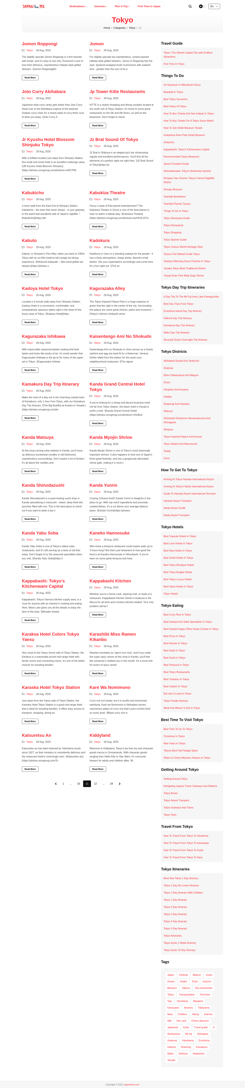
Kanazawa (173, 1007)
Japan (170, 975)
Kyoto (209, 975)
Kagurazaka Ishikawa (43, 336)
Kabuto (29, 240)
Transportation (187, 994)
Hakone (171, 1047)
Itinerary (188, 1007)
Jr (214, 1027)
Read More (30, 77)
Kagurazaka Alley (107, 288)
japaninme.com (132, 1084)
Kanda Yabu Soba (40, 533)
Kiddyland (100, 735)
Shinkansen (173, 1034)
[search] (190, 6)
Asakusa (172, 1040)
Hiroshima (182, 1001)
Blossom (172, 988)
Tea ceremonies (203, 988)
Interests (100, 6)
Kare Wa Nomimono (110, 687)
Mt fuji (188, 1034)
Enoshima (204, 1040)
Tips (169, 1001)
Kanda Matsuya (38, 437)
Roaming (186, 1047)
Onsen (171, 981)
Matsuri (197, 975)
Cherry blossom (200, 1020)
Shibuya (183, 1053)
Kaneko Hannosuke (110, 533)
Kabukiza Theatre (107, 192)
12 (95, 783)
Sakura (186, 988)
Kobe (186, 1027)
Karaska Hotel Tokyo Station (51, 687)
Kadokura (99, 240)
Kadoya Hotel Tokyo (42, 288)
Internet (208, 1014)
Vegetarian (199, 1053)
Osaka (183, 981)
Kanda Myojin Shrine (111, 437)
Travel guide (201, 1027)
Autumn (207, 981)
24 (111, 783)
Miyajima (198, 1001)
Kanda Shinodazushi (43, 485)
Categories (120, 28)
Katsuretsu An (36, 735)
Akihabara (202, 1034)
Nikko (170, 1053)
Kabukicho (33, 192)
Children (182, 1014)
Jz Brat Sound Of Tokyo (114, 139)
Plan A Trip (122, 6)
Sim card (181, 1020)
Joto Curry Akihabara (44, 91)
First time (205, 994)
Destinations (78, 6)
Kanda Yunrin (103, 485)
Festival (183, 975)
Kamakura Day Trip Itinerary (50, 384)
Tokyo (132, 28)
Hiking (195, 1014)
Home (107, 28)
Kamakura (201, 1047)
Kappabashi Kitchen (110, 580)
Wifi (169, 1020)
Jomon (97, 43)
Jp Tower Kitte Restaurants (117, 91)
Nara (170, 1014)
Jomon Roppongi (39, 43)
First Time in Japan (149, 6)
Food (195, 981)
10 (78, 783)
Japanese (172, 1027)
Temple (171, 1060)
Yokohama (188, 1040)
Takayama (203, 1007)
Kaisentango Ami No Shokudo (120, 336)
